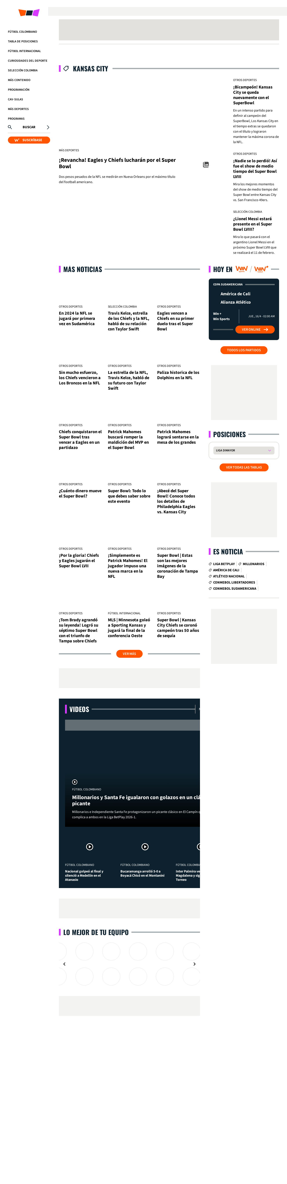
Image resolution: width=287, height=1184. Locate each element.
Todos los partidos (244, 350)
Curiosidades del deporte (27, 61)
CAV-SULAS (15, 99)
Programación (18, 90)
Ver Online (255, 329)
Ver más (129, 653)
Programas (16, 119)
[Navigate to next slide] (194, 964)
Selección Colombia (23, 70)
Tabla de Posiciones (23, 41)
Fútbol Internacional (24, 51)
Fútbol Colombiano (22, 32)
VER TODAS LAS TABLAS (244, 467)
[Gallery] (129, 964)
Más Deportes (18, 109)
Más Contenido (19, 80)
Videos (79, 709)
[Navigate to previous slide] (64, 964)
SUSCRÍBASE (28, 140)
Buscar (29, 127)
